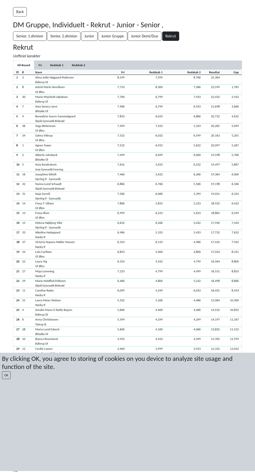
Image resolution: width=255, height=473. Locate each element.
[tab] (40, 65)
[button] (127, 79)
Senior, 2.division (63, 36)
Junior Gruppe (112, 36)
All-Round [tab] (23, 65)
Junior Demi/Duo (144, 36)
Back (20, 11)
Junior (89, 36)
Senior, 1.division (29, 36)
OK (6, 375)
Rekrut (170, 36)
